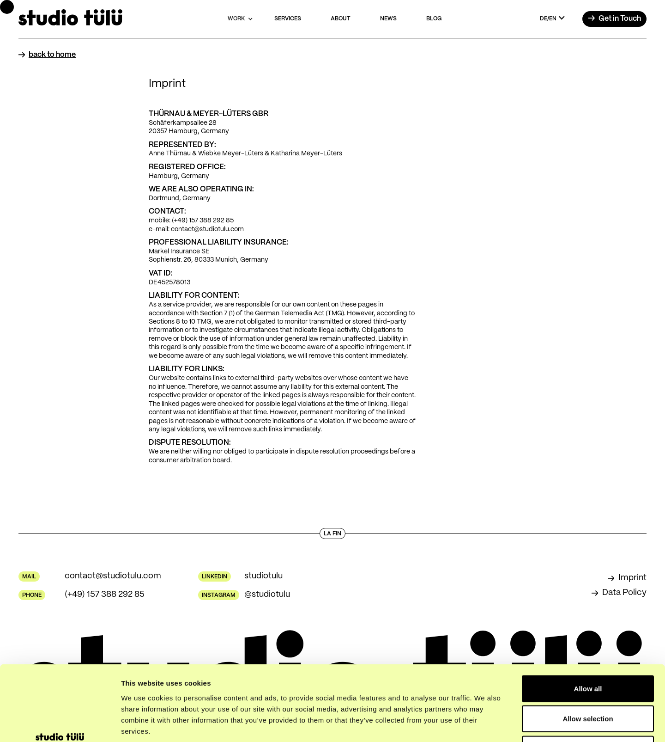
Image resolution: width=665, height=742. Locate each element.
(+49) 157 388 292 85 (105, 594)
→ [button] (614, 19)
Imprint (632, 578)
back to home (52, 54)
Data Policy (624, 593)
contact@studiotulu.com (113, 576)
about (341, 18)
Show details (484, 724)
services (287, 18)
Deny (588, 681)
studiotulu (263, 576)
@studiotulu (267, 594)
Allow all (588, 621)
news (388, 18)
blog (433, 18)
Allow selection (587, 651)
